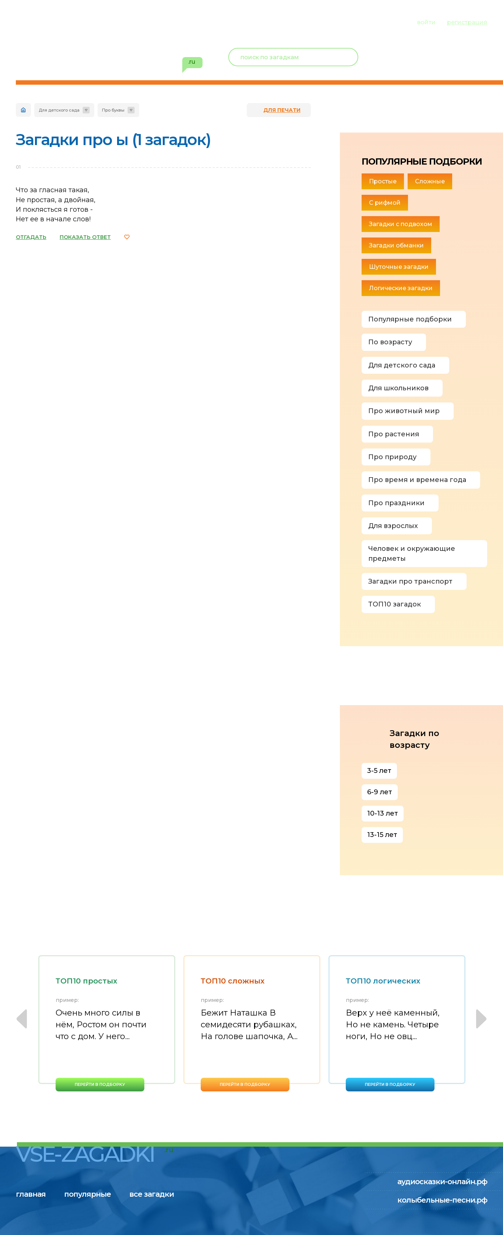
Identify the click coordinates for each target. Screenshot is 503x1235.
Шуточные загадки (399, 266)
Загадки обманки (396, 245)
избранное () (444, 66)
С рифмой (385, 202)
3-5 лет (379, 771)
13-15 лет (382, 835)
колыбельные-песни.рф (442, 1200)
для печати (281, 110)
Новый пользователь (438, 51)
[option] (106, 1023)
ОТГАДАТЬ (31, 237)
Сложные (430, 181)
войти (426, 22)
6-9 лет (379, 792)
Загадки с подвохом (400, 224)
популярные (88, 21)
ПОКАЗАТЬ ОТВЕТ (85, 237)
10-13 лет (382, 813)
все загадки (153, 21)
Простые (383, 181)
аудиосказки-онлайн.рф (442, 1181)
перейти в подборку (100, 1084)
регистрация (467, 22)
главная (31, 21)
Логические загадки (401, 288)
